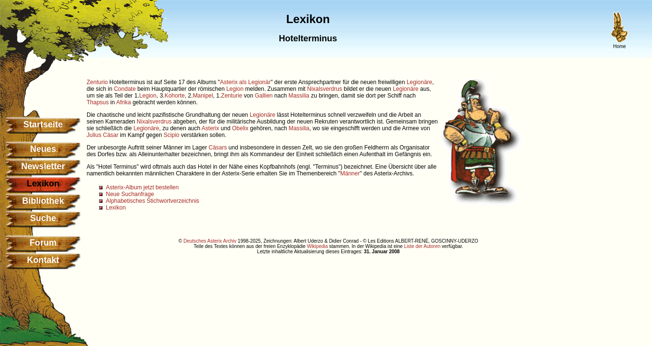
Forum (43, 242)
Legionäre (419, 82)
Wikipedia (317, 246)
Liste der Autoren (422, 246)
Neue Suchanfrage (130, 194)
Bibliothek (43, 201)
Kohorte (175, 95)
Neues (43, 149)
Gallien (263, 95)
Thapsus (98, 102)
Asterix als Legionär (245, 82)
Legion (234, 89)
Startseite (43, 124)
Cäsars (217, 147)
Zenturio (97, 82)
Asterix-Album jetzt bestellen (142, 187)
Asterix (210, 128)
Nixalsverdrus (324, 89)
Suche (43, 218)
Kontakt (43, 260)
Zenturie (231, 95)
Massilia (298, 95)
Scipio (171, 135)
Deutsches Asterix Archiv (209, 241)
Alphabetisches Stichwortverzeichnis (152, 201)
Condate (125, 89)
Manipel (203, 95)
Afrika (123, 102)
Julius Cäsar (102, 135)
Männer (350, 173)
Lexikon (116, 207)
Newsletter (43, 166)
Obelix (240, 128)
